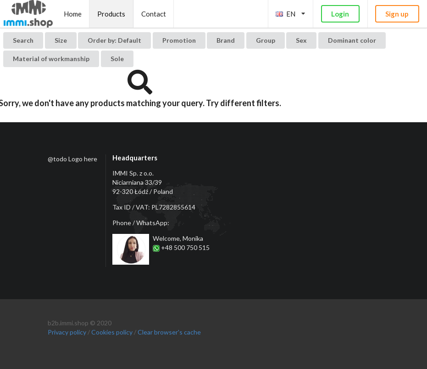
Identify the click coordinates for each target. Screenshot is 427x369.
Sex (301, 40)
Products (111, 14)
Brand (225, 40)
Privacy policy (67, 332)
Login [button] (340, 14)
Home (73, 14)
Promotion (179, 40)
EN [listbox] (290, 14)
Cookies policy (112, 332)
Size (61, 40)
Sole (117, 58)
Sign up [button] (397, 14)
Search (23, 40)
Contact (153, 14)
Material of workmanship (51, 58)
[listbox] (114, 40)
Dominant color (352, 40)
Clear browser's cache (169, 332)
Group (265, 40)
